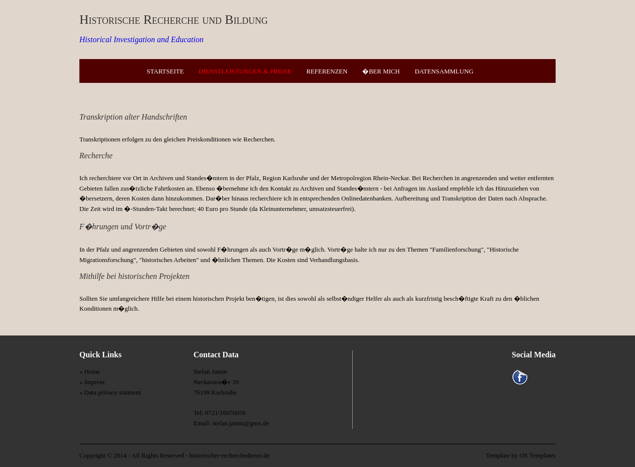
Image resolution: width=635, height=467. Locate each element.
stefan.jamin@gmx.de (240, 423)
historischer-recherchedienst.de (229, 455)
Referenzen (326, 71)
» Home (89, 371)
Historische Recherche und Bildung (173, 19)
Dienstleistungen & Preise (244, 71)
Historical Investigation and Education (141, 39)
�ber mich (380, 71)
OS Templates (537, 455)
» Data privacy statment (110, 392)
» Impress (92, 382)
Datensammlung (444, 71)
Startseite (165, 71)
